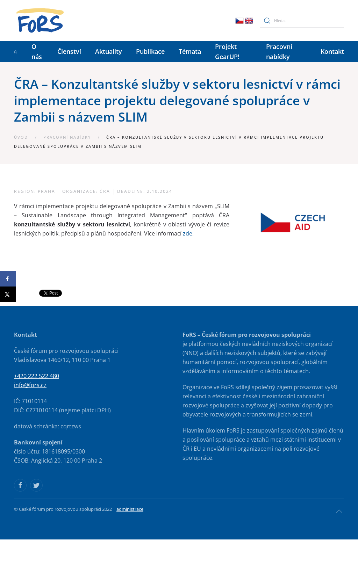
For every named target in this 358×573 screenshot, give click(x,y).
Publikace (150, 51)
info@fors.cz (30, 385)
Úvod (21, 137)
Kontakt (332, 51)
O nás (36, 51)
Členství (69, 51)
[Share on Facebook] (8, 278)
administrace (129, 509)
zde (187, 233)
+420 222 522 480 (36, 376)
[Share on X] (8, 294)
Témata (190, 51)
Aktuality (108, 51)
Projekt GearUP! (227, 51)
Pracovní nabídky (279, 51)
